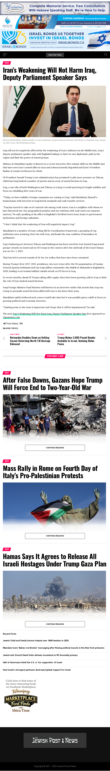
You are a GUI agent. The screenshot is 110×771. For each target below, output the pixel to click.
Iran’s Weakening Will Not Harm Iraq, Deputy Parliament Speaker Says (49, 313)
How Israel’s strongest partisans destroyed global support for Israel (37, 670)
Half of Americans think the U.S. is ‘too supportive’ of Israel (32, 663)
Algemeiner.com (11, 317)
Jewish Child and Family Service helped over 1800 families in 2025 (36, 641)
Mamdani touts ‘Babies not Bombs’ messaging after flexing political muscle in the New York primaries (53, 648)
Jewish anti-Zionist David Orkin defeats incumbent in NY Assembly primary (40, 655)
